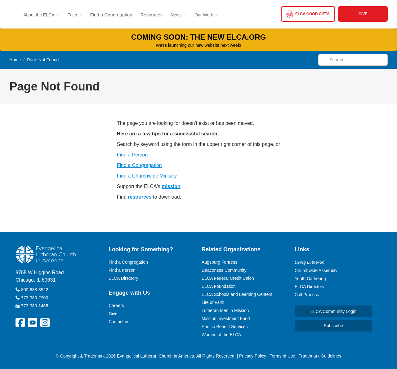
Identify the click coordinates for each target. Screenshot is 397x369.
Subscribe (333, 325)
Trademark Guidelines (320, 356)
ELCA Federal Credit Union (228, 278)
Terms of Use (282, 356)
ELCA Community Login (333, 311)
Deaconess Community (224, 270)
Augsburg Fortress (219, 262)
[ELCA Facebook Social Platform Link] (20, 322)
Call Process (307, 294)
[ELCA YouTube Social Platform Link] (32, 322)
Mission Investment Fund (226, 318)
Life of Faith (213, 302)
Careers (116, 305)
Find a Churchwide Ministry (147, 175)
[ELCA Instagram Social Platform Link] (45, 322)
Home (15, 59)
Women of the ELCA (221, 334)
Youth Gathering (310, 278)
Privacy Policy (252, 356)
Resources (151, 14)
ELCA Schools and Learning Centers (237, 294)
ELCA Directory (123, 278)
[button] (41, 14)
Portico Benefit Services (225, 326)
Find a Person (132, 154)
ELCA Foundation (219, 286)
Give (113, 313)
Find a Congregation (111, 14)
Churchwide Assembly (316, 270)
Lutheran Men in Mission (225, 310)
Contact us (119, 321)
